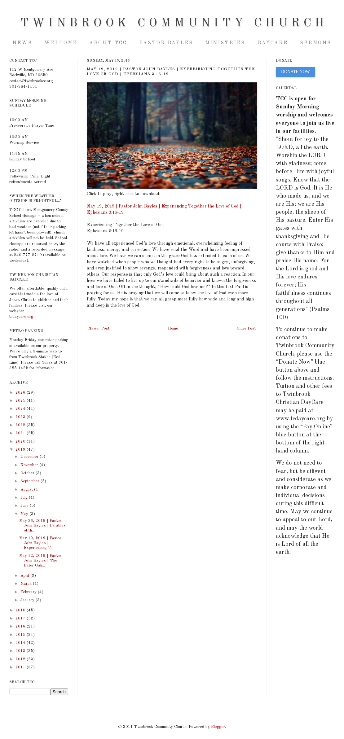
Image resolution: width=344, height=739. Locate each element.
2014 (21, 643)
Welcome (60, 43)
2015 (21, 635)
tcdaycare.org (21, 317)
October (28, 473)
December (30, 457)
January (28, 600)
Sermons (315, 43)
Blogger (218, 727)
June (25, 506)
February (29, 592)
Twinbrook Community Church (174, 23)
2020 (21, 441)
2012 (21, 659)
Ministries (225, 43)
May (24, 514)
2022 (21, 425)
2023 (21, 417)
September (30, 481)
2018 (21, 610)
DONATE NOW (295, 71)
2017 (21, 618)
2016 (21, 626)
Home (173, 328)
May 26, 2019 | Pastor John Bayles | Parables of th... (42, 525)
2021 (21, 433)
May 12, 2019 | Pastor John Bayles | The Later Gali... (40, 560)
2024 (21, 409)
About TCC (108, 43)
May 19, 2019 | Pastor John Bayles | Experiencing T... (40, 543)
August (27, 490)
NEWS (22, 43)
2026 (21, 393)
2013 (21, 651)
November (29, 465)
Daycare (272, 43)
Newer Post (98, 328)
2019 (21, 450)
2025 (21, 401)
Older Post (246, 328)
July (24, 498)
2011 (21, 667)
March (26, 584)
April (25, 576)
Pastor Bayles (166, 43)
